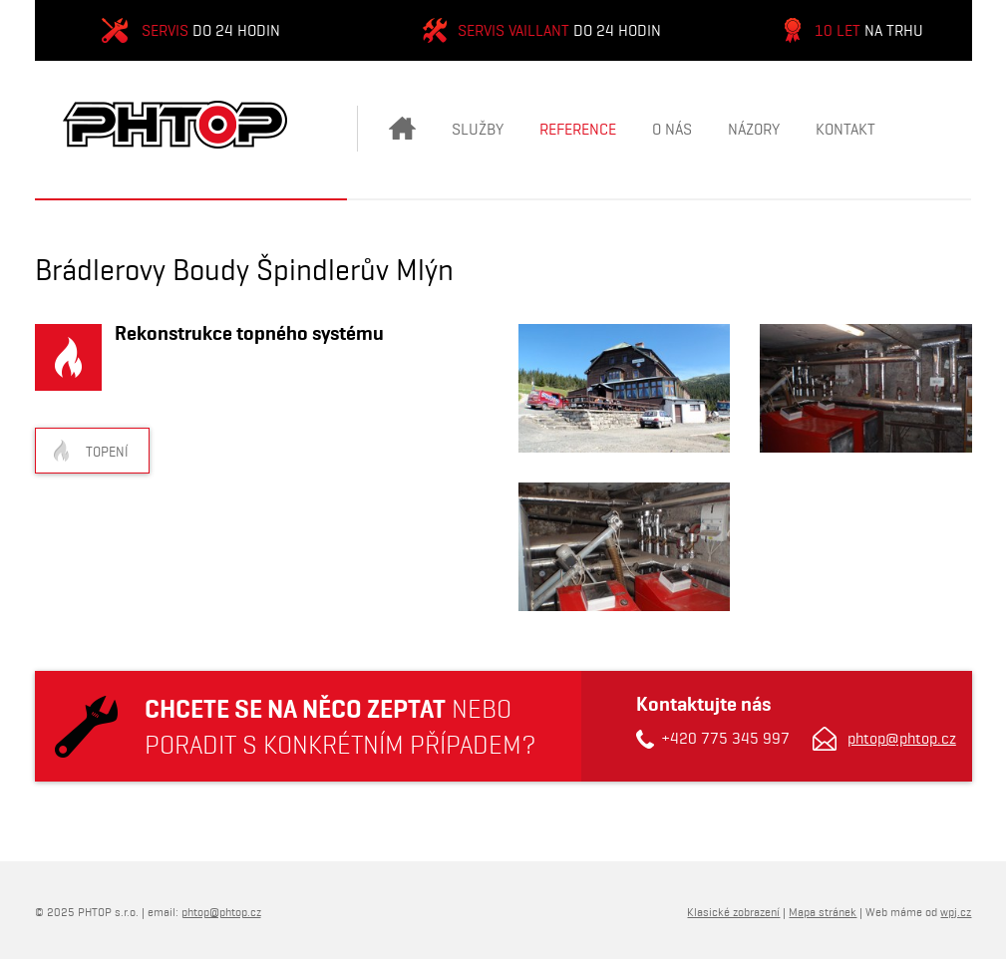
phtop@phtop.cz (901, 738)
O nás (672, 129)
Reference (577, 129)
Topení (107, 452)
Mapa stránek (822, 911)
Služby (477, 129)
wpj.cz (955, 911)
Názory (754, 129)
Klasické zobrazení (733, 911)
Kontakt (845, 129)
